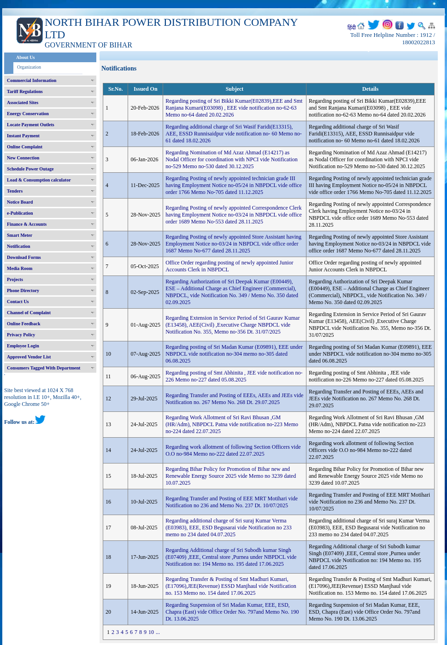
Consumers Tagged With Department (43, 367)
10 (151, 632)
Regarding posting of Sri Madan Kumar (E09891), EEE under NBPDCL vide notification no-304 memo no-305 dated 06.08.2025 (234, 354)
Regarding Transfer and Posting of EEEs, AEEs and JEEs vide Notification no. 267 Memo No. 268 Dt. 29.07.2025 (234, 398)
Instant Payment (23, 135)
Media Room (19, 268)
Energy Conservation (28, 113)
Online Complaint (24, 146)
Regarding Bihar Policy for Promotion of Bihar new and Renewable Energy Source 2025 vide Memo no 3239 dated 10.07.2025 (230, 476)
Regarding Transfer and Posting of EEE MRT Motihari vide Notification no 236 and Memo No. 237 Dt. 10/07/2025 (231, 502)
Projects (15, 279)
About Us (25, 57)
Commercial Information (31, 80)
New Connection (23, 157)
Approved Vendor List (29, 356)
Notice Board (20, 202)
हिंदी (351, 27)
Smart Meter (19, 235)
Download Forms (24, 257)
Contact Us (18, 301)
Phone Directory (23, 290)
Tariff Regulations (25, 91)
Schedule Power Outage (30, 168)
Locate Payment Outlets (30, 124)
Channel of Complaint (29, 312)
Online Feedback (24, 323)
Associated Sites (22, 102)
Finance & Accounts (27, 224)
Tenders (15, 191)
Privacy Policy (21, 334)
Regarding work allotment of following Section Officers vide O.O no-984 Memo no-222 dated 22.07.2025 (232, 450)
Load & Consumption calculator (39, 179)
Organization (29, 67)
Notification (18, 246)
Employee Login (23, 345)
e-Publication (20, 213)
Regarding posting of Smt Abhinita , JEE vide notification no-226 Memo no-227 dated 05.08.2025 (233, 376)
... (158, 632)
